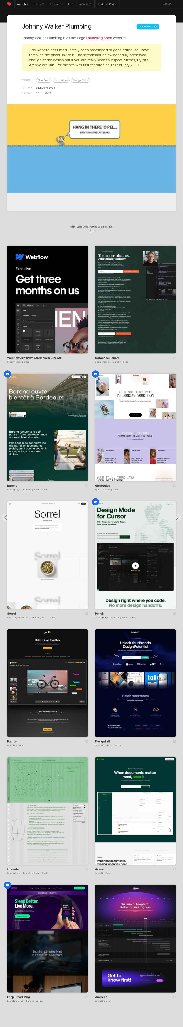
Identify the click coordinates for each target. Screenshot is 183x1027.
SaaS (52, 618)
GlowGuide (102, 485)
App (97, 490)
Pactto (12, 741)
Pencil (99, 613)
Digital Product (102, 362)
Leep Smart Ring (18, 997)
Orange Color (80, 80)
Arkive (99, 869)
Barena (12, 485)
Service (118, 745)
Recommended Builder (18, 362)
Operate (13, 869)
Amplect (101, 997)
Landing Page (13, 490)
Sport (45, 490)
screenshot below (97, 55)
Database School (107, 358)
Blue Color (44, 80)
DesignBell (102, 741)
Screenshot (148, 26)
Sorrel (11, 613)
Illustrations (61, 80)
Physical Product (34, 1001)
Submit (91, 230)
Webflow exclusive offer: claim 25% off (34, 358)
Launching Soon (99, 38)
